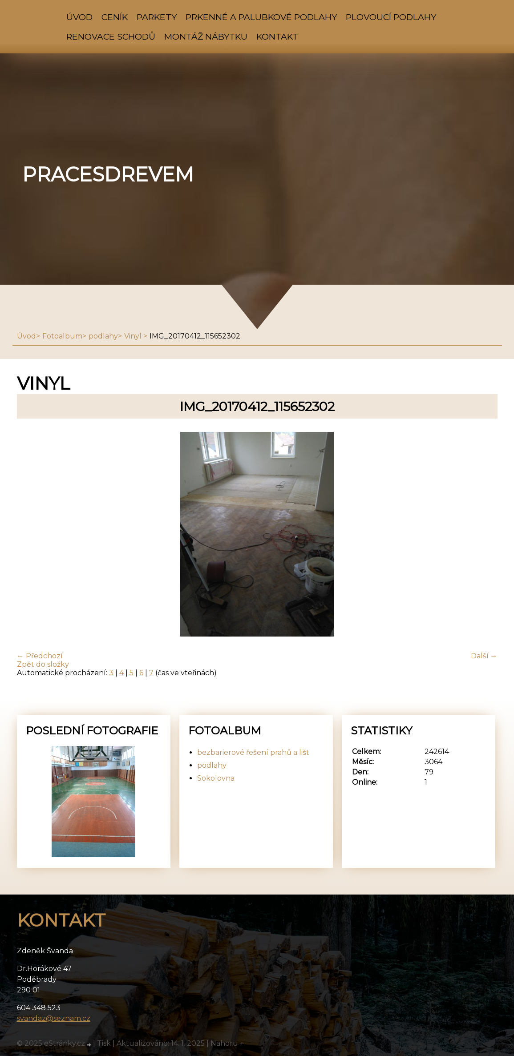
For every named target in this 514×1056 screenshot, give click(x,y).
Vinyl (133, 336)
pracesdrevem (108, 174)
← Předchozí (40, 656)
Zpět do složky (43, 664)
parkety (157, 17)
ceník (114, 17)
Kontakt (277, 36)
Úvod (79, 17)
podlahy (103, 336)
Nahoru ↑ (227, 1043)
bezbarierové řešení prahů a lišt (253, 752)
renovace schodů (110, 36)
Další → (484, 656)
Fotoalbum (62, 336)
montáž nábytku (205, 36)
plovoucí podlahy (391, 17)
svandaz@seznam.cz (53, 1018)
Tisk (104, 1043)
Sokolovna (216, 778)
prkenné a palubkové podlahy (261, 17)
